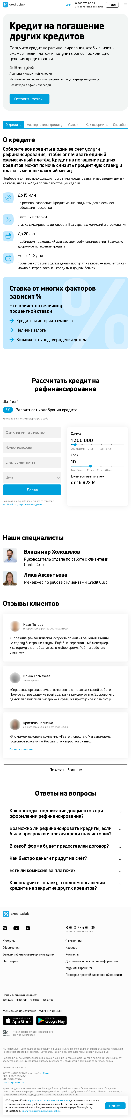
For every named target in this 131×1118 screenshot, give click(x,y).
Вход (112, 5)
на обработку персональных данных (23, 505)
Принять (115, 1106)
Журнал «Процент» (79, 969)
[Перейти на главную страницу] (14, 4)
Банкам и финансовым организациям (28, 955)
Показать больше (65, 770)
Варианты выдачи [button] (14, 1067)
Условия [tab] (74, 125)
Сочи (68, 4)
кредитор (48, 1000)
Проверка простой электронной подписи (94, 975)
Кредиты (9, 942)
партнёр (34, 1000)
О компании (74, 942)
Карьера (71, 948)
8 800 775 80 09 (85, 3)
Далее (32, 490)
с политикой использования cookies (41, 1110)
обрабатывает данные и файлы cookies (49, 1100)
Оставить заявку (30, 99)
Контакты (72, 955)
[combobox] (32, 433)
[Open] (58, 478)
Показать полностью (21, 750)
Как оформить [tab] (97, 125)
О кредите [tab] (13, 125)
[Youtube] (16, 929)
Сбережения (11, 948)
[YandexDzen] (28, 929)
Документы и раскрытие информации (92, 962)
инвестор (21, 1000)
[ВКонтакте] (5, 929)
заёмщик (8, 1000)
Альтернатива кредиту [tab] (44, 125)
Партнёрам (10, 962)
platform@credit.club (14, 1083)
